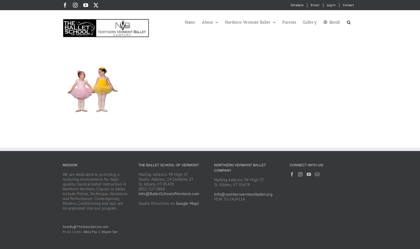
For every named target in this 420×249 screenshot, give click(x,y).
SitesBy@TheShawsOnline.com (85, 227)
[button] (349, 21)
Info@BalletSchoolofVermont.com (168, 193)
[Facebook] (292, 174)
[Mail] (317, 174)
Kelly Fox (90, 232)
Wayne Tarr (110, 232)
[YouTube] (309, 174)
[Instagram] (300, 174)
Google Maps (187, 203)
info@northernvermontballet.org (243, 194)
